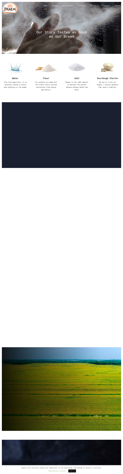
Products (82, 6)
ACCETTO (72, 471)
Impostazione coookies (57, 471)
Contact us (94, 6)
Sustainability (68, 6)
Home (45, 6)
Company (55, 6)
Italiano (106, 6)
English (117, 6)
